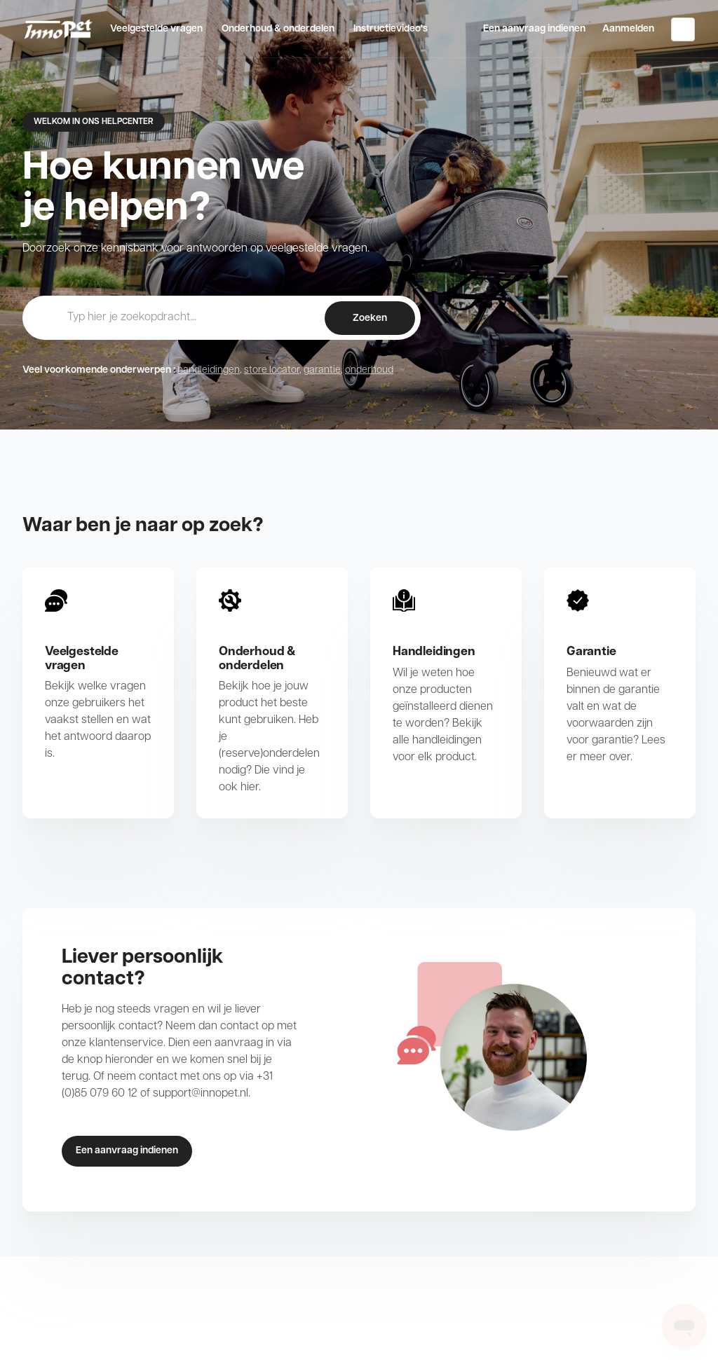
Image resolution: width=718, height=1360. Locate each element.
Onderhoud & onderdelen (278, 29)
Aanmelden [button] (628, 29)
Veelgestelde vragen (156, 29)
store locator (271, 370)
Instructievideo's (390, 29)
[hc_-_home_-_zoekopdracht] (221, 317)
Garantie (591, 652)
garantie (322, 370)
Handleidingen (434, 652)
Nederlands (683, 29)
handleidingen (208, 370)
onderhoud (369, 370)
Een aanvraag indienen (534, 29)
